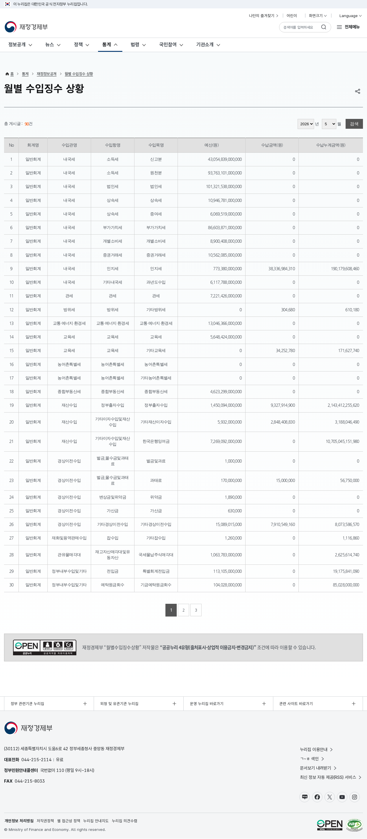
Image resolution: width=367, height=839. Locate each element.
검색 (354, 124)
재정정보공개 (46, 73)
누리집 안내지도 (96, 821)
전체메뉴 (352, 27)
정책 (78, 44)
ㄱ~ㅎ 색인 (312, 758)
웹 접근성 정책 (68, 821)
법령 (135, 44)
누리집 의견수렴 (124, 821)
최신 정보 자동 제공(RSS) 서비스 (331, 777)
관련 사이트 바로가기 (296, 703)
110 (60, 770)
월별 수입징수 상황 (79, 73)
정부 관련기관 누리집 (27, 703)
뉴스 (49, 44)
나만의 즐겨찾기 (264, 15)
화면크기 (318, 15)
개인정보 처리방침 (19, 821)
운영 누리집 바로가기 (207, 703)
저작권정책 (45, 821)
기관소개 (205, 44)
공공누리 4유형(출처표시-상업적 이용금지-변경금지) (44, 647)
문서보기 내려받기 (319, 768)
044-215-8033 (30, 781)
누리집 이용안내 (317, 749)
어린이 (294, 15)
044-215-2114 (36, 759)
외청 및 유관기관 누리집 (119, 703)
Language (348, 15)
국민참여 (168, 44)
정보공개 (17, 44)
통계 (106, 44)
